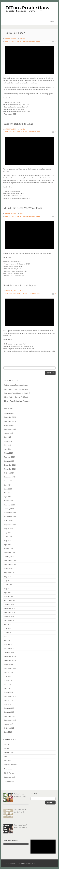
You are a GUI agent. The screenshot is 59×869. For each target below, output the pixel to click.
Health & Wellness (24, 41)
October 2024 (9, 473)
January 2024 (9, 509)
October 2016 (9, 728)
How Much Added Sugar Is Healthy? (17, 393)
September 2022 (10, 573)
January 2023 (9, 557)
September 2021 (10, 620)
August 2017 (8, 724)
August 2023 (8, 529)
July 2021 (7, 628)
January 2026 (9, 413)
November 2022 (10, 565)
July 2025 (7, 437)
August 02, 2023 (10, 290)
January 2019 (9, 708)
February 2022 (9, 600)
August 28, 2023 (10, 38)
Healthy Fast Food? (14, 32)
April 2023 (8, 545)
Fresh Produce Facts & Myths (19, 285)
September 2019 (10, 696)
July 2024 (7, 485)
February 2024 (9, 505)
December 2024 (10, 465)
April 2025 (8, 449)
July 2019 (7, 704)
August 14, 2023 (10, 129)
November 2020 (10, 660)
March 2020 (8, 692)
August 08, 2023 (10, 213)
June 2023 (8, 537)
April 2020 (8, 688)
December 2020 (10, 656)
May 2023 (7, 541)
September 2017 (10, 720)
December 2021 (10, 608)
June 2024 (8, 489)
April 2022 (8, 592)
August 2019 (8, 700)
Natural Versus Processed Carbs (16, 385)
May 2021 (7, 636)
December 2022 (10, 561)
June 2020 (8, 680)
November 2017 (10, 716)
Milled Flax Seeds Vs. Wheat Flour (22, 207)
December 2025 (10, 417)
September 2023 (10, 525)
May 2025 (7, 445)
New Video (36, 41)
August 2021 (8, 624)
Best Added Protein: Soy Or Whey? (16, 389)
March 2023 (8, 549)
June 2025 (8, 441)
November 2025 (10, 421)
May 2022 (7, 589)
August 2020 (8, 672)
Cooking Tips (9, 752)
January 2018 (9, 712)
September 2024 (10, 477)
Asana (6, 744)
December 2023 (10, 513)
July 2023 (7, 533)
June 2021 (8, 632)
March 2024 (8, 501)
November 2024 (10, 469)
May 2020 (7, 684)
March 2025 (8, 453)
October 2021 (9, 616)
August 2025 (8, 433)
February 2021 (9, 648)
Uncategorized (9, 777)
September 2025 (10, 429)
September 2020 (10, 668)
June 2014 (8, 732)
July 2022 (7, 580)
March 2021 (8, 644)
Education (12, 41)
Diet (6, 41)
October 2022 (9, 569)
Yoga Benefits (9, 781)
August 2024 (8, 481)
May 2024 (7, 493)
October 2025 (9, 425)
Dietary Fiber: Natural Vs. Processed (17, 401)
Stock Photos (9, 773)
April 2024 (8, 497)
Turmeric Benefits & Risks (18, 123)
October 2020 (9, 664)
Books (6, 748)
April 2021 (8, 640)
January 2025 (9, 461)
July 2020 (7, 676)
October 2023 (9, 521)
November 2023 (10, 517)
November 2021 (10, 612)
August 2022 (8, 577)
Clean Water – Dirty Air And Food (16, 397)
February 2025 (9, 457)
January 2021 (9, 652)
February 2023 (9, 553)
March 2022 (8, 596)
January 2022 (9, 604)
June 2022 (8, 584)
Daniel (22, 38)
